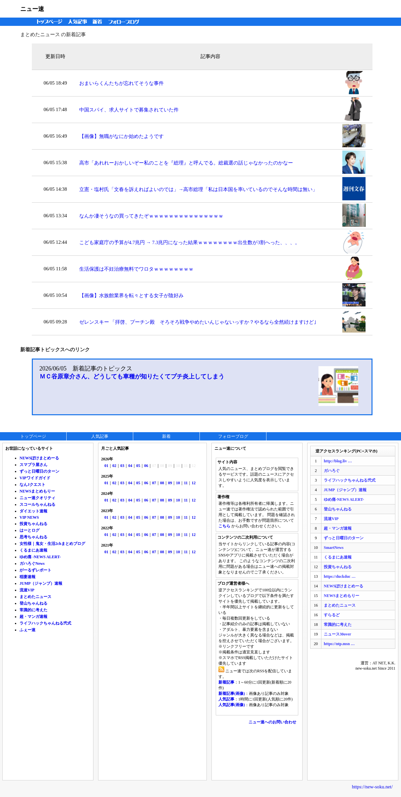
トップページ (48, 22)
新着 (98, 22)
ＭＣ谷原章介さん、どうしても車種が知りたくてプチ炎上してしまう (131, 376)
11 (186, 483)
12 (194, 483)
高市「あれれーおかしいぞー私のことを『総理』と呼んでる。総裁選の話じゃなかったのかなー (186, 163)
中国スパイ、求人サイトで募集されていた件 (129, 109)
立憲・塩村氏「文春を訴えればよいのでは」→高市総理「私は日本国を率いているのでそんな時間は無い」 (198, 189)
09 (170, 483)
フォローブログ (125, 22)
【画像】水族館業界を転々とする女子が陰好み (131, 295)
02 (114, 465)
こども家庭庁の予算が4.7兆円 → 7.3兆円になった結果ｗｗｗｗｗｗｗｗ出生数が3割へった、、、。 (189, 242)
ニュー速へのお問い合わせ (272, 722)
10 (178, 483)
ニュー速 (32, 9)
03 (122, 465)
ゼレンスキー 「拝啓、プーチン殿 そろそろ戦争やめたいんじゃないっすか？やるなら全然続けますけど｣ (198, 322)
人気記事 (78, 22)
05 (138, 465)
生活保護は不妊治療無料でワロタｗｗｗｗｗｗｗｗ (136, 269)
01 (106, 465)
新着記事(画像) (231, 693)
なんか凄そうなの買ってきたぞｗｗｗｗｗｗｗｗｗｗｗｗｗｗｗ (151, 216)
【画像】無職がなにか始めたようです (121, 136)
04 (130, 465)
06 (146, 465)
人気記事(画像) (231, 704)
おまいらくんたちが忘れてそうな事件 (121, 83)
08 (162, 483)
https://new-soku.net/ (372, 786)
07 (154, 483)
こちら (224, 526)
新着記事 (226, 682)
